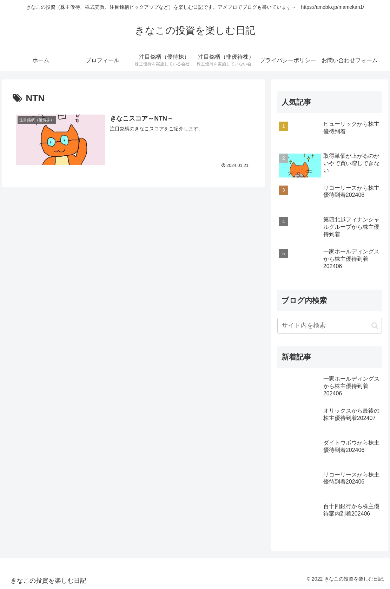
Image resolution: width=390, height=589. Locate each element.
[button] (375, 326)
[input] (329, 326)
